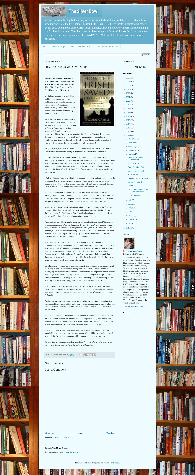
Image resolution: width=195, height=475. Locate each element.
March (131, 216)
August (131, 154)
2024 (128, 86)
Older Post (110, 433)
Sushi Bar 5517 (134, 175)
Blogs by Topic (59, 46)
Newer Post (49, 433)
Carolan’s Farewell (135, 182)
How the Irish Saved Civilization (136, 158)
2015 (128, 120)
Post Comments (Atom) (64, 437)
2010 (128, 228)
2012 (128, 132)
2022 (128, 93)
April (130, 212)
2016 (128, 116)
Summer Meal (133, 163)
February (132, 219)
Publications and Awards (81, 46)
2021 (128, 97)
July (130, 200)
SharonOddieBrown (134, 251)
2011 (128, 135)
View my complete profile (133, 306)
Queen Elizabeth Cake (136, 167)
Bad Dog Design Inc (70, 452)
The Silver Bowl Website (107, 46)
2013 (128, 128)
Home (45, 46)
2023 (128, 89)
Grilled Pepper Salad (136, 171)
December (132, 139)
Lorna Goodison (134, 195)
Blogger (116, 463)
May (130, 208)
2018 (128, 109)
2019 (128, 105)
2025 (128, 82)
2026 (128, 78)
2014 (128, 124)
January (131, 223)
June (130, 204)
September (132, 150)
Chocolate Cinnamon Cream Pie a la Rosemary (139, 190)
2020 (128, 101)
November (132, 143)
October (131, 147)
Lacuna (131, 186)
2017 (128, 112)
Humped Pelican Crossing (138, 178)
